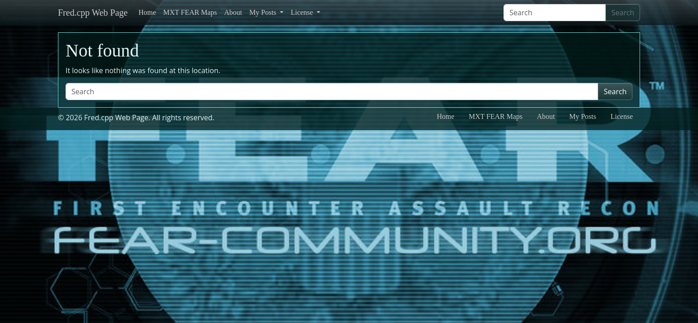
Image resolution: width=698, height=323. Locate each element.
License (303, 12)
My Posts (263, 12)
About (233, 12)
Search (622, 12)
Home (147, 12)
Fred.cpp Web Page (93, 12)
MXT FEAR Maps (190, 12)
